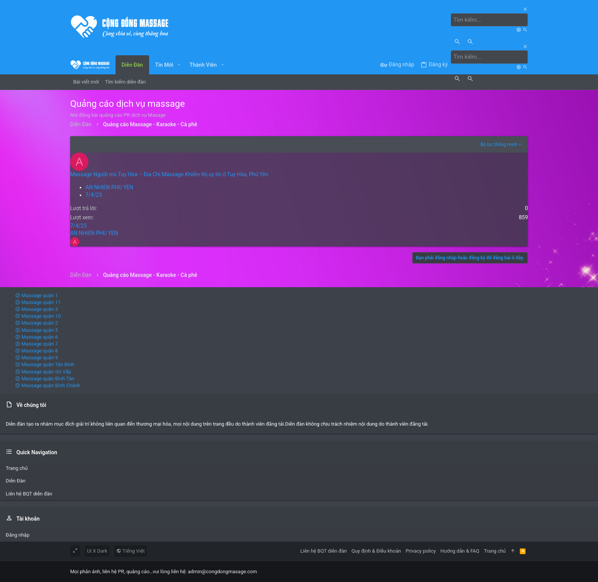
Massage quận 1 (36, 295)
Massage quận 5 (36, 330)
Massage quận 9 (36, 357)
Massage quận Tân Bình (44, 364)
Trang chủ (16, 468)
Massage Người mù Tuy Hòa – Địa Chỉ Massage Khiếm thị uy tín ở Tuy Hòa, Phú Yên (169, 174)
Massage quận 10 (38, 315)
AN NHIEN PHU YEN (109, 187)
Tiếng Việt (130, 550)
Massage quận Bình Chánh (47, 385)
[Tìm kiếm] (491, 19)
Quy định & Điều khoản (376, 550)
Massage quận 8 (36, 350)
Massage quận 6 (36, 336)
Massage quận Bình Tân (44, 378)
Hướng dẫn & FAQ (459, 550)
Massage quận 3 (36, 309)
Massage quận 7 (36, 343)
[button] (178, 64)
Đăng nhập (17, 534)
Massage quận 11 (38, 302)
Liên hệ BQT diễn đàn (29, 493)
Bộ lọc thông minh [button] (499, 144)
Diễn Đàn (16, 481)
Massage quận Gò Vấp (43, 371)
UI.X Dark (97, 550)
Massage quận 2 (36, 322)
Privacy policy (420, 550)
